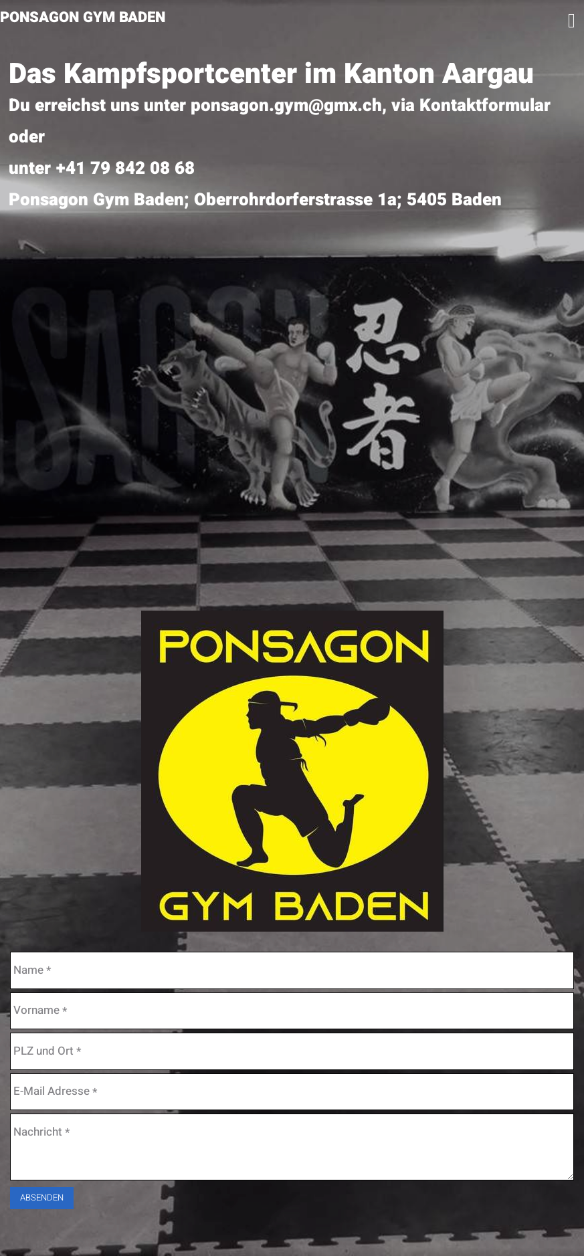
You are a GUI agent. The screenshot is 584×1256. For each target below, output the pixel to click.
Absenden (42, 1197)
